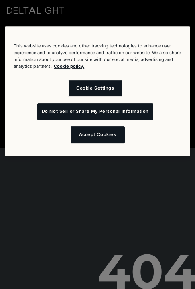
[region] (97, 91)
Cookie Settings (95, 88)
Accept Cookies (97, 134)
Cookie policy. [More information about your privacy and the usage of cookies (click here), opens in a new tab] (69, 66)
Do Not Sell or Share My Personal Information (95, 111)
